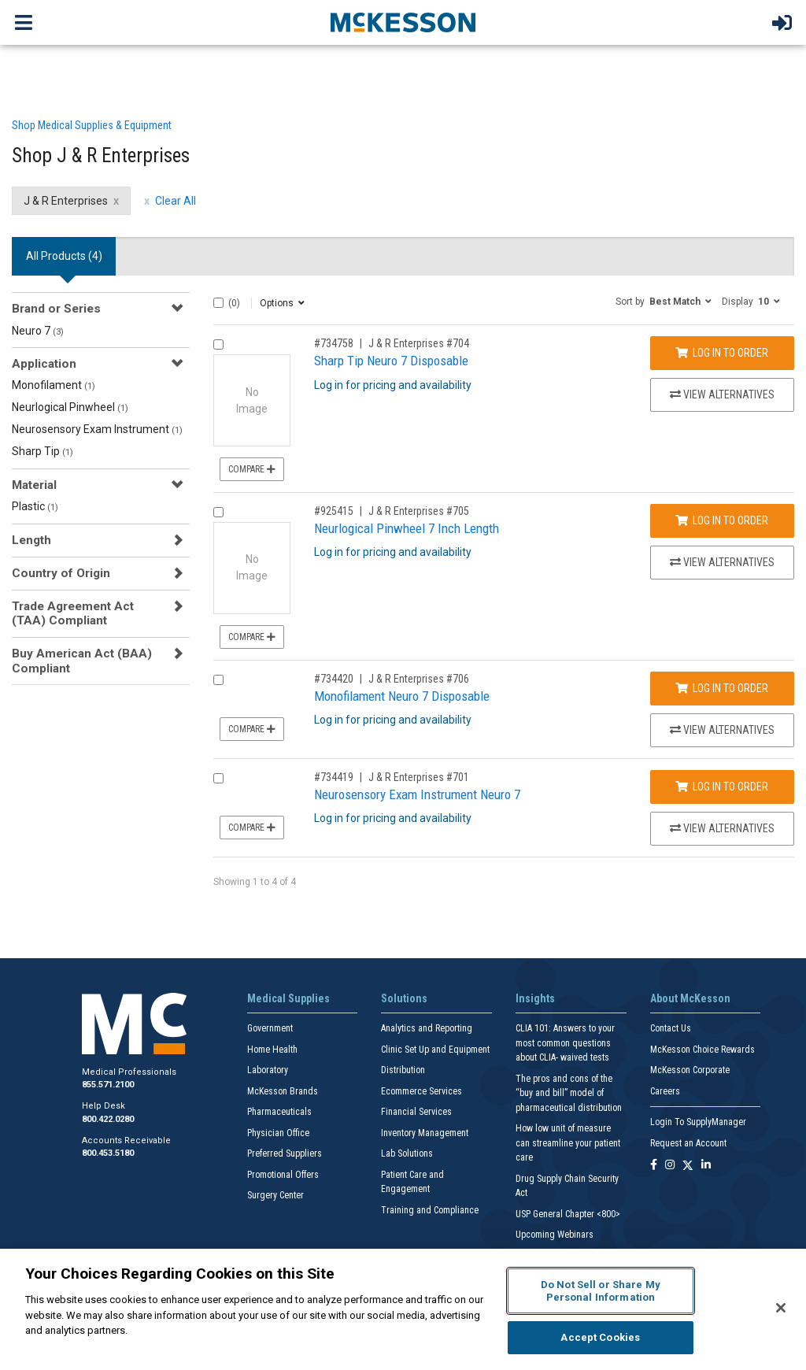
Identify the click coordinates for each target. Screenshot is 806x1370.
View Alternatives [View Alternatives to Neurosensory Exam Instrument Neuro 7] (722, 828)
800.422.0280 (108, 1119)
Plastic (35, 506)
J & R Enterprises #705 (418, 511)
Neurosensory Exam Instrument (97, 429)
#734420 (333, 678)
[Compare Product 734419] (218, 778)
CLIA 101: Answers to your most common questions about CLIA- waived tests (565, 1043)
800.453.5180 (108, 1153)
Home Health (272, 1049)
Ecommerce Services (421, 1091)
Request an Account (688, 1143)
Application (44, 364)
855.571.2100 (108, 1084)
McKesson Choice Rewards (702, 1049)
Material (34, 485)
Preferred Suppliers (284, 1153)
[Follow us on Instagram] (670, 1165)
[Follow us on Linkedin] (706, 1165)
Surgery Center (275, 1195)
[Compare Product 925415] (218, 512)
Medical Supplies (288, 998)
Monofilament (53, 385)
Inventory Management (424, 1133)
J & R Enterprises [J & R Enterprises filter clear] (66, 200)
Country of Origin (61, 573)
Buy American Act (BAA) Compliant (82, 660)
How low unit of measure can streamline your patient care (568, 1143)
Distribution (403, 1070)
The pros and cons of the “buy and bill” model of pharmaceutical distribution (569, 1093)
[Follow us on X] (687, 1165)
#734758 (333, 343)
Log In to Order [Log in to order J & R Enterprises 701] (721, 786)
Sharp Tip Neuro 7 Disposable (391, 360)
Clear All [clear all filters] (175, 200)
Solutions (404, 998)
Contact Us (670, 1028)
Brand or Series (56, 309)
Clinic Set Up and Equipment (435, 1049)
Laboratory (267, 1070)
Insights (535, 998)
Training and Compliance (430, 1210)
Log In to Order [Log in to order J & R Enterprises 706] (721, 688)
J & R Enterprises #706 (418, 678)
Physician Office (278, 1133)
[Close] (780, 1307)
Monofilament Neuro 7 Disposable (402, 696)
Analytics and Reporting (426, 1028)
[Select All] (218, 303)
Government (270, 1028)
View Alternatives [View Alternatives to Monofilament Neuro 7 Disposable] (722, 730)
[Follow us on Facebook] (653, 1165)
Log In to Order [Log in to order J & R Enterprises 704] (721, 352)
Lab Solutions (407, 1153)
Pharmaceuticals (279, 1111)
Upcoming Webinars (554, 1234)
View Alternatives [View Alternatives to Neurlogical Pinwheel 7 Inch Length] (722, 562)
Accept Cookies (600, 1337)
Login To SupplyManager (698, 1121)
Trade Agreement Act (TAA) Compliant (73, 613)
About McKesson (690, 998)
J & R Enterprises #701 (418, 777)
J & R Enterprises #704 (418, 343)
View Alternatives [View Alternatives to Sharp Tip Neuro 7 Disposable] (722, 394)
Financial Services (416, 1111)
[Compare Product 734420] (218, 680)
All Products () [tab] (64, 256)
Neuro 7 (38, 330)
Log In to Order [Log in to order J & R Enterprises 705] (721, 520)
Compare (251, 469)
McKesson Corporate (690, 1070)
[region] (403, 1309)
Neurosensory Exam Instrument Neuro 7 (417, 794)
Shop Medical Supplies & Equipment (92, 125)
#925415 (333, 511)
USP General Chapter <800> (568, 1214)
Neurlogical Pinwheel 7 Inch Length (406, 528)
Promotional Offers (283, 1174)
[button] (664, 300)
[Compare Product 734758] (218, 344)
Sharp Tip (42, 451)
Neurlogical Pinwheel (70, 407)
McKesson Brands (282, 1091)
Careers (665, 1091)
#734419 (333, 777)
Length (31, 540)
